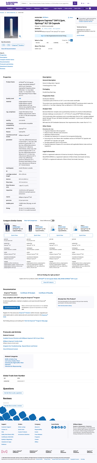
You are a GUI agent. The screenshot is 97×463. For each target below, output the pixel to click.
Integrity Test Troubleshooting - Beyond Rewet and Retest (20, 346)
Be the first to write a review (13, 406)
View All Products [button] (48, 282)
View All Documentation (8, 48)
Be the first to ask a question (13, 393)
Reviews (2, 68)
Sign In (43, 35)
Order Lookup (68, 8)
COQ (8, 45)
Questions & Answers (6, 66)
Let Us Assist (80, 35)
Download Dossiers (11, 307)
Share (70, 17)
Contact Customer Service (85, 21)
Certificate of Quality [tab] (46, 293)
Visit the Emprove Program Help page (36, 321)
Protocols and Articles (6, 64)
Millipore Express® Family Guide (12, 341)
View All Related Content (10, 349)
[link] (9, 426)
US (82, 3)
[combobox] (49, 3)
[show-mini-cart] (87, 8)
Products (2, 12)
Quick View (14, 235)
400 (20, 98)
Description (3, 57)
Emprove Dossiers (18, 45)
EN (88, 3)
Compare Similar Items (7, 59)
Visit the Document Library (65, 305)
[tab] (3, 12)
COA (3, 45)
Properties (3, 55)
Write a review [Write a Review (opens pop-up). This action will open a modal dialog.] (48, 28)
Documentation (5, 62)
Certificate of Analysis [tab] (27, 293)
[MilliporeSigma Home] (12, 3)
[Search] (75, 3)
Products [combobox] (24, 3)
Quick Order (77, 8)
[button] (58, 8)
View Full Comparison (30, 220)
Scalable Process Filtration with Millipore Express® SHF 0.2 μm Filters (23, 338)
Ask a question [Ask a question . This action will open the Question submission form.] (56, 28)
